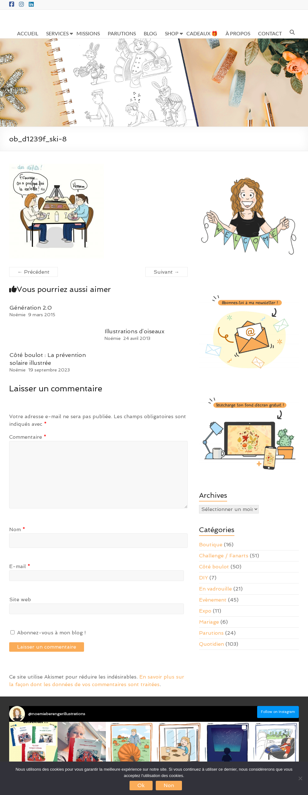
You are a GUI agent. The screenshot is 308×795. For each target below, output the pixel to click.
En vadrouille (215, 589)
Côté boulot (214, 567)
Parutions (211, 633)
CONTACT (270, 33)
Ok (141, 785)
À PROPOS (238, 33)
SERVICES (57, 33)
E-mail (19, 566)
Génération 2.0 (30, 307)
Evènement (212, 600)
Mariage (209, 622)
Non (169, 785)
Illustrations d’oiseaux (134, 331)
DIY (203, 578)
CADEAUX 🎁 (202, 33)
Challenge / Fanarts (223, 556)
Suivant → (166, 272)
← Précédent (33, 272)
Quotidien (211, 644)
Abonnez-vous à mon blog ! (48, 633)
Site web (20, 599)
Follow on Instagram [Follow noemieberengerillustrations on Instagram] (278, 712)
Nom (17, 529)
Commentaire (27, 437)
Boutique (210, 545)
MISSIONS (88, 33)
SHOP (171, 33)
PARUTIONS (122, 33)
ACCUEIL (27, 33)
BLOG (150, 33)
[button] (33, 746)
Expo (205, 611)
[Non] (300, 778)
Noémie (17, 314)
